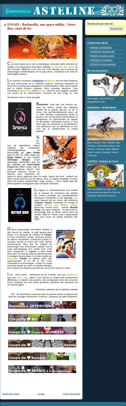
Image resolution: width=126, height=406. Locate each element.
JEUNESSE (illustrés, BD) (102, 51)
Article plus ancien (71, 394)
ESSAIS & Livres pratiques (103, 64)
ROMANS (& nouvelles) (101, 60)
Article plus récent (10, 394)
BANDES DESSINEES (101, 47)
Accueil (41, 394)
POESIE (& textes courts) (102, 56)
